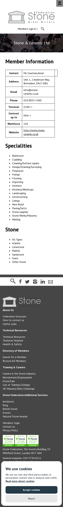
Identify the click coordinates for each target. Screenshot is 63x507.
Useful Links (10, 324)
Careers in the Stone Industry (19, 373)
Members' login (11, 423)
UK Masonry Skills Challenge (19, 388)
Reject (31, 498)
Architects (8, 401)
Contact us (9, 426)
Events (7, 412)
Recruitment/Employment (17, 377)
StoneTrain (9, 381)
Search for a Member (14, 357)
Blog (5, 405)
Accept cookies (31, 489)
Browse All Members (14, 361)
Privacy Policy (10, 430)
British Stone (10, 409)
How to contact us (13, 320)
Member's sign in (27, 29)
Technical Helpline (13, 340)
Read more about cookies (20, 481)
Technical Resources (14, 336)
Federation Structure (14, 316)
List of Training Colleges (16, 384)
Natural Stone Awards (15, 416)
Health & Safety (12, 344)
